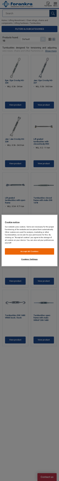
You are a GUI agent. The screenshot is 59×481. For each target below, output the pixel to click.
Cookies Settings (29, 259)
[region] (29, 240)
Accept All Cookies (29, 251)
